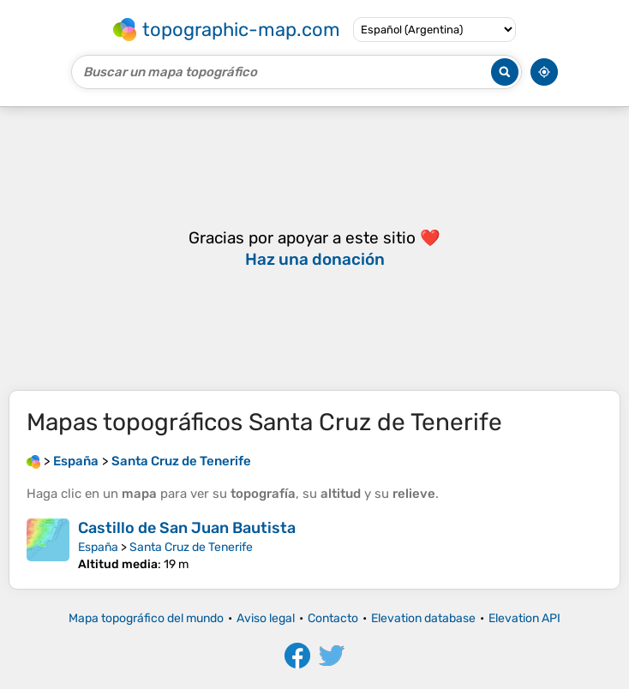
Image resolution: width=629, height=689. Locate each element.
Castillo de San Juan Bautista (187, 527)
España (98, 547)
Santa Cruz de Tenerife (191, 547)
